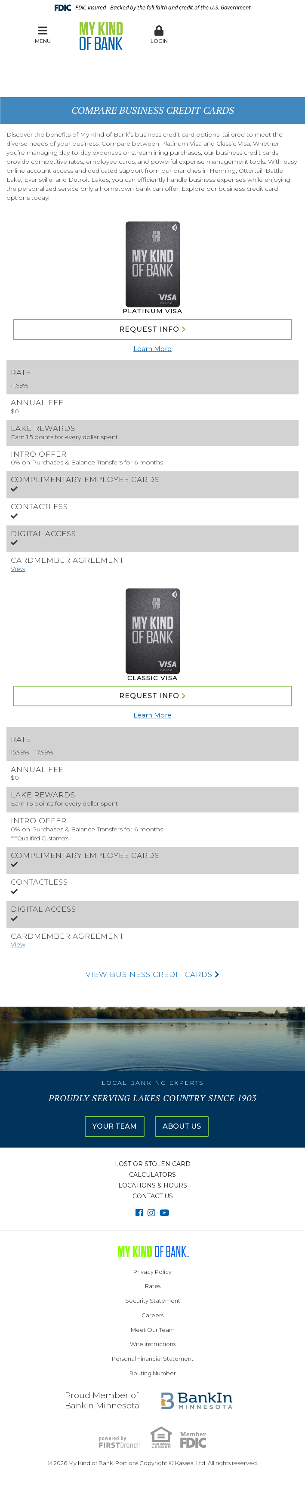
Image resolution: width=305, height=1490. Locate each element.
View (18, 569)
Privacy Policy (152, 1271)
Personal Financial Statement (153, 1358)
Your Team (114, 1126)
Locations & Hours (152, 1185)
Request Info (149, 329)
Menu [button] (43, 34)
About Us (182, 1126)
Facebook (139, 1213)
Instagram (151, 1213)
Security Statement (152, 1300)
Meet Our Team (153, 1329)
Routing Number (152, 1373)
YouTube (164, 1213)
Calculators (152, 1175)
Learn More (152, 349)
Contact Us (152, 1196)
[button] (159, 35)
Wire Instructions (153, 1343)
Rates (152, 1285)
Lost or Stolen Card (153, 1164)
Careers (152, 1315)
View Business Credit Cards (153, 975)
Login (159, 34)
